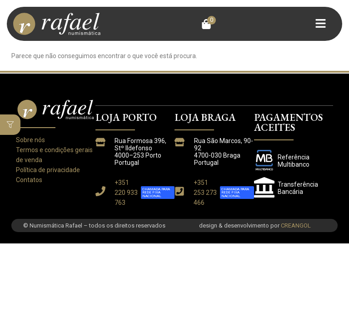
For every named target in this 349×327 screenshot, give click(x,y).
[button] (209, 24)
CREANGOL (296, 225)
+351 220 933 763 (126, 192)
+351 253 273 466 (205, 192)
